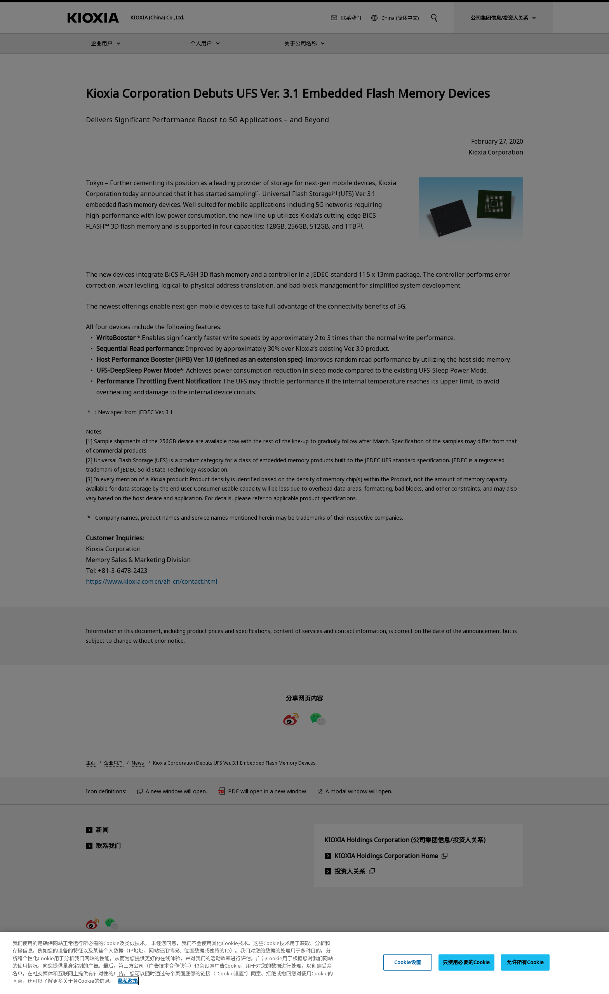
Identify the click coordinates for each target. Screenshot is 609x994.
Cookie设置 (407, 969)
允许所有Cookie (524, 969)
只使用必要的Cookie (466, 969)
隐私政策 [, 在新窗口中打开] (128, 988)
